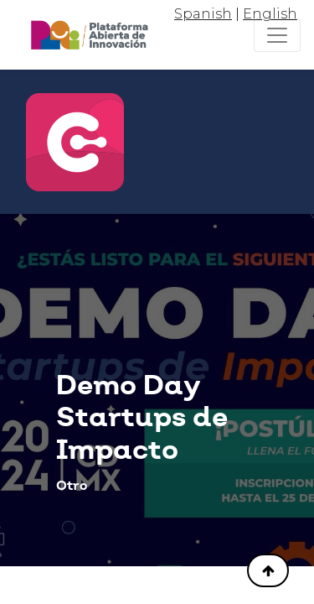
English (270, 14)
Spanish (203, 14)
